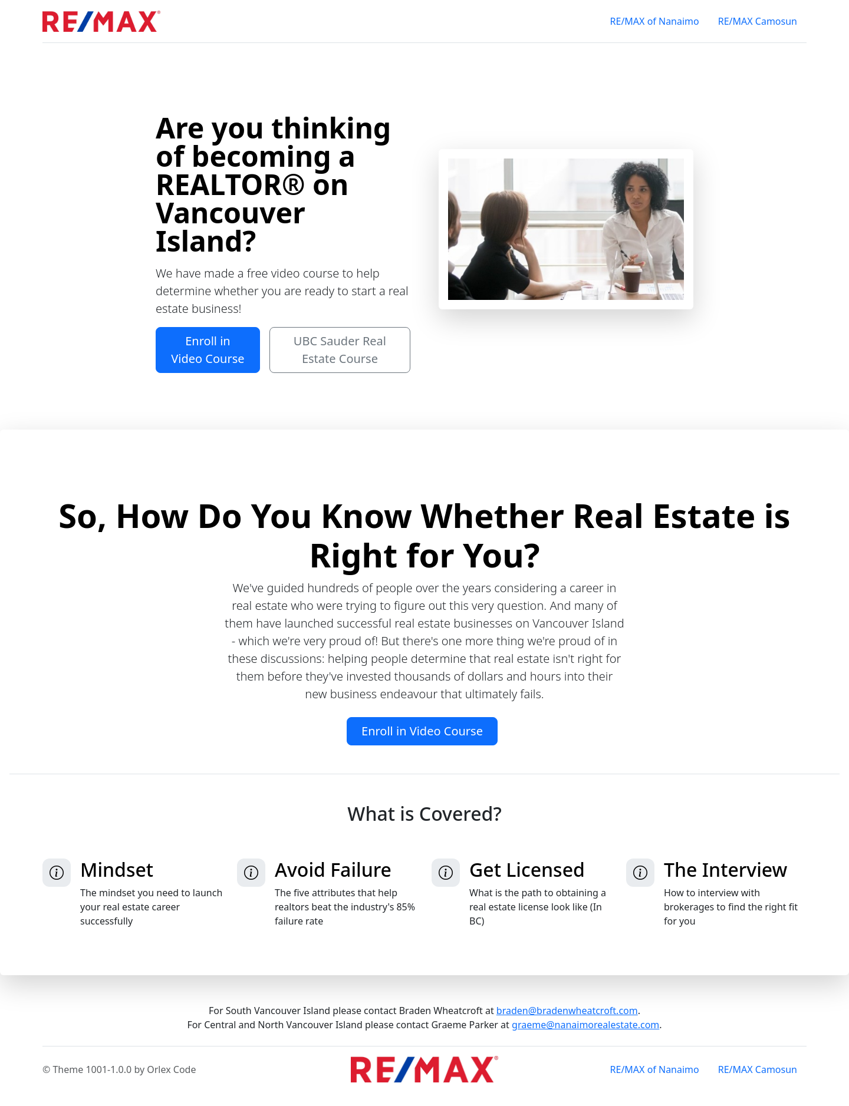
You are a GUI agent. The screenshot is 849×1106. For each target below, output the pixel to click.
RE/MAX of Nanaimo (654, 21)
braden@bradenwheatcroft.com (567, 1010)
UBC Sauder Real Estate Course (340, 350)
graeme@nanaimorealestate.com (585, 1024)
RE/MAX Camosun (757, 21)
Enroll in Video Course (207, 350)
